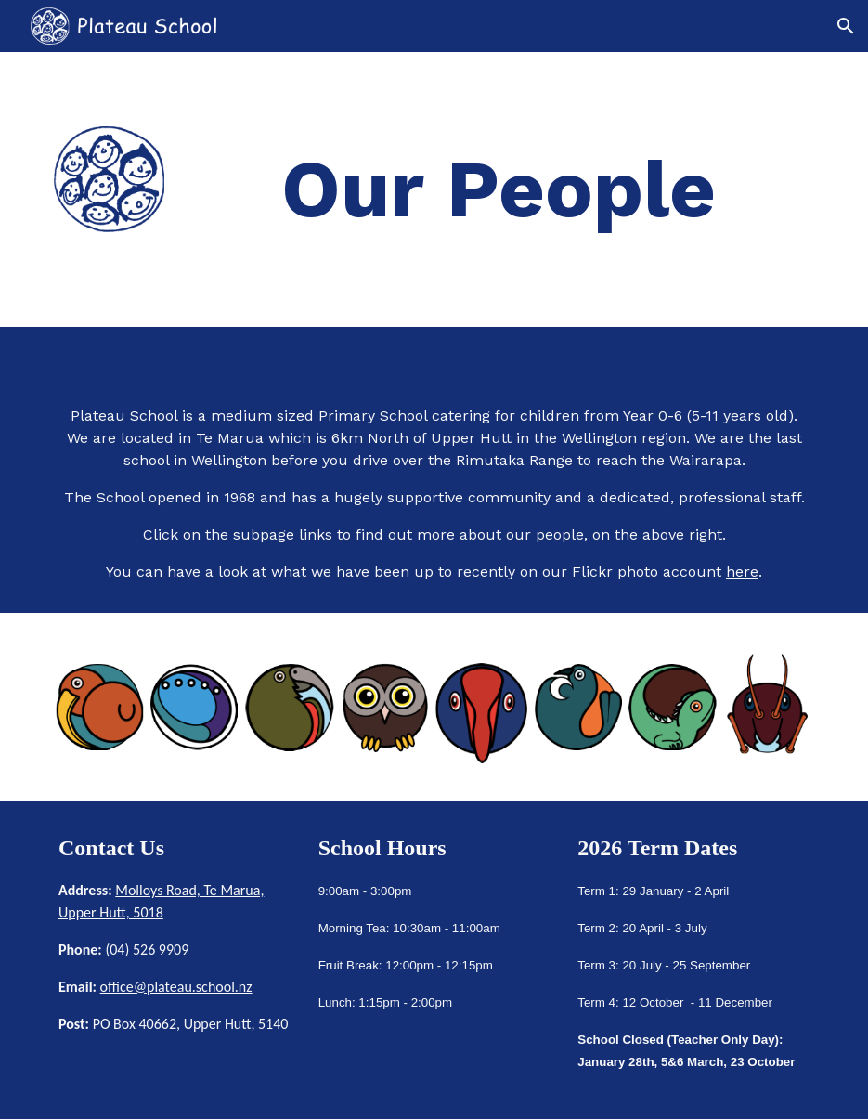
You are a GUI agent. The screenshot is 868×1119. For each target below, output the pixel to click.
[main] (498, 189)
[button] (845, 26)
